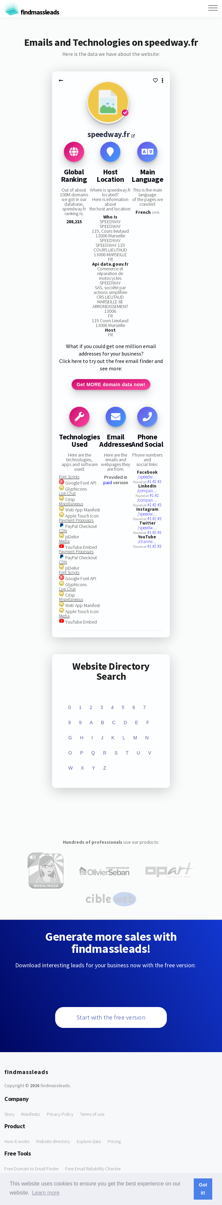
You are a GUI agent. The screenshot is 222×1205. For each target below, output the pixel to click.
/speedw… (147, 477)
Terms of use (92, 1114)
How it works (16, 1141)
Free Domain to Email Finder (31, 1169)
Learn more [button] (46, 1193)
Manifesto (30, 1114)
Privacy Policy (60, 1114)
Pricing (114, 1141)
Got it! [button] (203, 1189)
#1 (149, 481)
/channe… (147, 541)
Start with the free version (111, 1017)
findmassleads (31, 12)
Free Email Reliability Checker (93, 1169)
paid (107, 482)
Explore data (89, 1141)
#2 (154, 481)
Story (9, 1114)
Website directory (53, 1141)
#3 (159, 481)
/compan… (147, 491)
